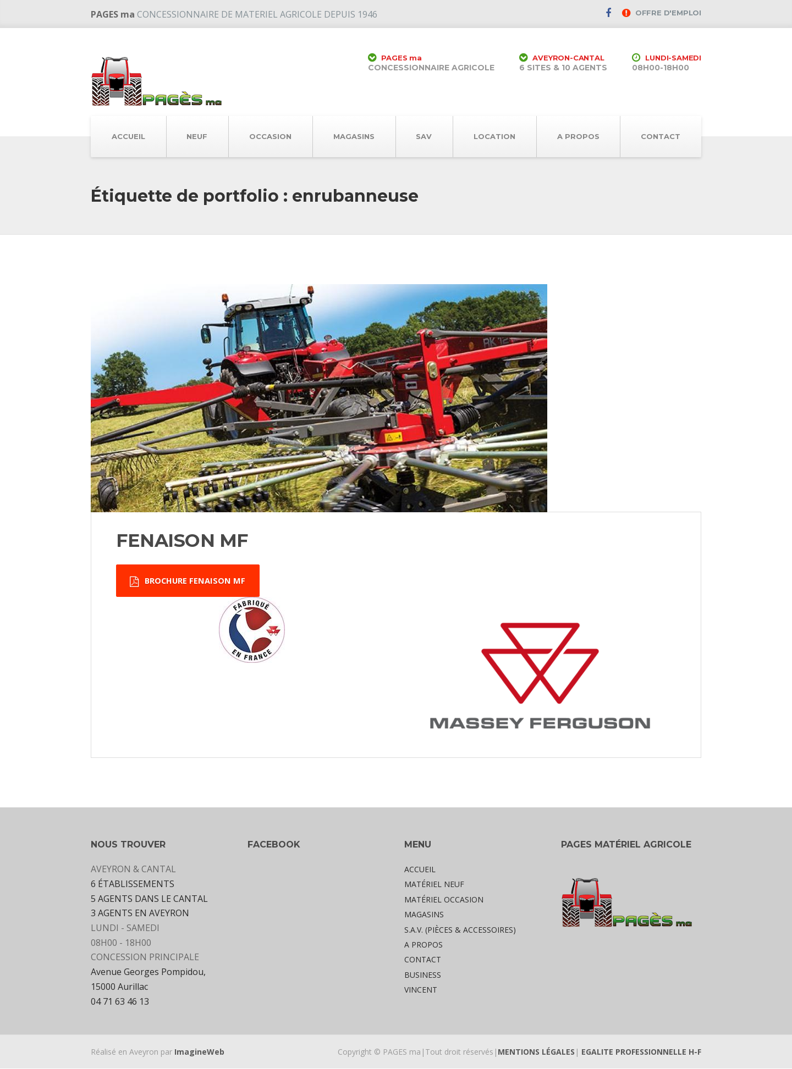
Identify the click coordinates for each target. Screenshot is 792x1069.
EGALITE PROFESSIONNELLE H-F (641, 1052)
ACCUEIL (128, 136)
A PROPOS (578, 136)
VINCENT (420, 990)
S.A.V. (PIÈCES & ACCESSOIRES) (460, 930)
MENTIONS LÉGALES (536, 1052)
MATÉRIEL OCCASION (443, 900)
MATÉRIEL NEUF (434, 885)
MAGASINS (354, 136)
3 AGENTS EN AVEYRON (140, 914)
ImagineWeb (199, 1052)
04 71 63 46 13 (120, 1002)
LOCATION (494, 136)
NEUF (196, 136)
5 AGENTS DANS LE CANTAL (149, 899)
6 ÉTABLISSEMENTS (132, 884)
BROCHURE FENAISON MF (189, 581)
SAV (424, 136)
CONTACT (660, 136)
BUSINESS (422, 975)
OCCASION (270, 136)
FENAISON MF (182, 540)
